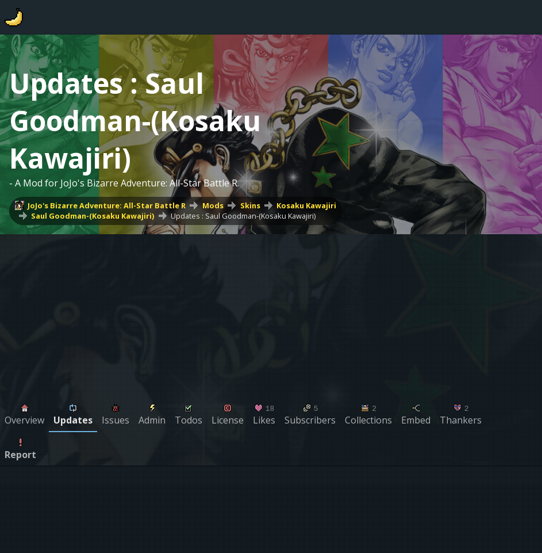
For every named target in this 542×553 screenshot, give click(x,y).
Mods (213, 205)
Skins (250, 205)
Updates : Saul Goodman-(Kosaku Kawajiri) (243, 216)
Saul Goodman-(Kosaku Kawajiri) (92, 216)
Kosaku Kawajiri (306, 205)
